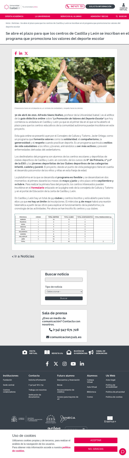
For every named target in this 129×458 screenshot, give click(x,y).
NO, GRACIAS (95, 449)
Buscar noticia (57, 274)
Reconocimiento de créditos (65, 391)
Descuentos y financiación (68, 380)
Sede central (8, 385)
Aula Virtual (92, 387)
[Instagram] (65, 364)
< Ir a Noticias (23, 256)
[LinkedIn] (21, 53)
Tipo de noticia (53, 286)
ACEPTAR (96, 440)
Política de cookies (114, 397)
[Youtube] (73, 364)
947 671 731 (75, 6)
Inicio (8, 23)
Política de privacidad (115, 392)
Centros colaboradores (9, 391)
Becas (59, 385)
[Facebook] (17, 53)
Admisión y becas (99, 16)
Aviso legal (110, 380)
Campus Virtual (90, 381)
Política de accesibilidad (111, 386)
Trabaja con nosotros (38, 390)
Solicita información (100, 6)
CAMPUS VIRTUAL (123, 7)
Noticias (15, 23)
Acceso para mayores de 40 (67, 398)
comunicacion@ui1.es (64, 337)
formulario (37, 187)
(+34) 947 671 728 (64, 330)
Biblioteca (91, 392)
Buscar (123, 16)
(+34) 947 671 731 (36, 385)
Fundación (7, 380)
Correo (90, 397)
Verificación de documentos (35, 396)
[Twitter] (27, 53)
